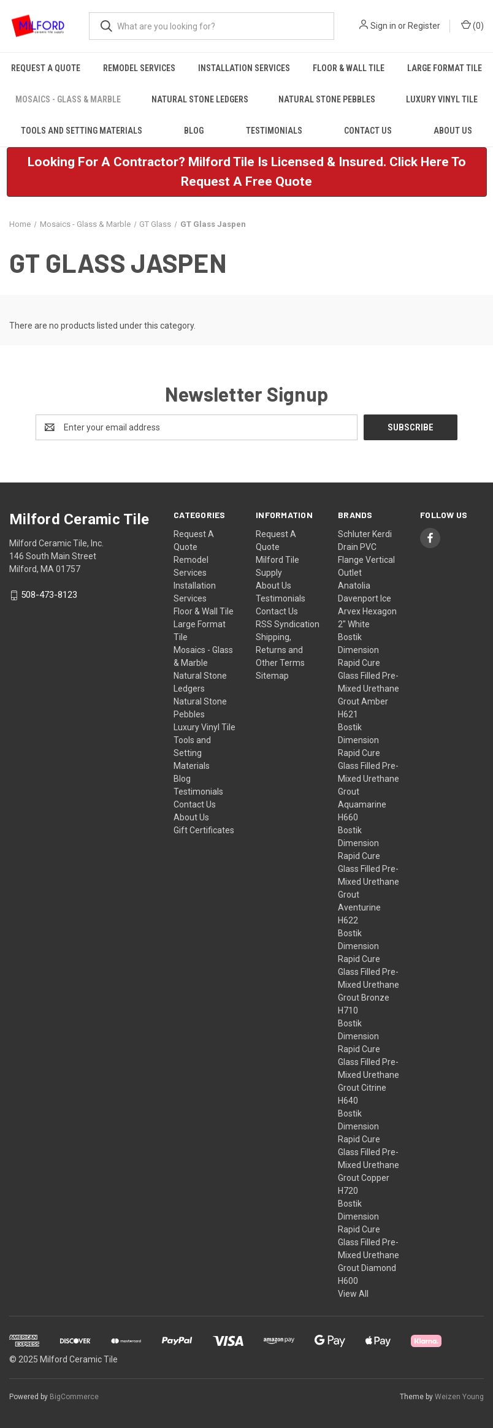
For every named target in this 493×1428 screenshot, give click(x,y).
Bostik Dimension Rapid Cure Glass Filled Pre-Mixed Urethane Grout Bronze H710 (368, 971)
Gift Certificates (204, 830)
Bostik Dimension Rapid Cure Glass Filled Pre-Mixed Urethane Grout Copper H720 (368, 1152)
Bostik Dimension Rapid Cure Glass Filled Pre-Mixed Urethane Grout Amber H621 (368, 675)
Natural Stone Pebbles (326, 99)
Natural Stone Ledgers (199, 99)
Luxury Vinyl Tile (442, 99)
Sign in (383, 26)
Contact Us (368, 131)
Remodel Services (139, 68)
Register (424, 26)
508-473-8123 (49, 595)
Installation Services (244, 68)
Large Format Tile (444, 68)
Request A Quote (45, 68)
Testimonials (274, 131)
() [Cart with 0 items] (472, 25)
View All (353, 1294)
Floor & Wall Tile (348, 68)
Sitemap (272, 676)
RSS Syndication (287, 624)
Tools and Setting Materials (81, 131)
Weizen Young (459, 1396)
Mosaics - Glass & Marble (68, 99)
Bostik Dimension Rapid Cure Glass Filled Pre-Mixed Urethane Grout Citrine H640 (368, 1061)
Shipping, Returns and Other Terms (280, 650)
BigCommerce (74, 1396)
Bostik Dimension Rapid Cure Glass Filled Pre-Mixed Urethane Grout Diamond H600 (368, 1242)
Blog (194, 131)
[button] (247, 172)
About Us (191, 817)
